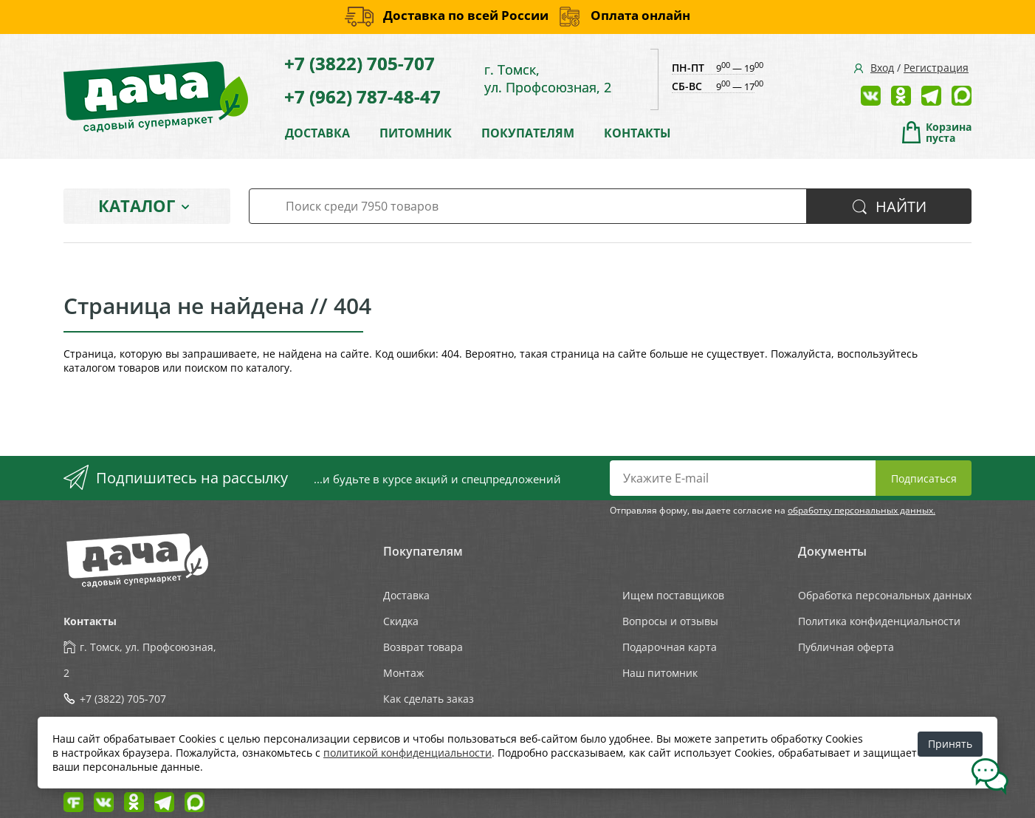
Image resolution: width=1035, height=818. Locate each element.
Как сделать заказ (428, 699)
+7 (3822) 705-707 (359, 63)
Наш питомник (660, 673)
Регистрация (936, 68)
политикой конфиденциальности (407, 753)
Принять (950, 744)
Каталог (136, 205)
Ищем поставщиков (673, 595)
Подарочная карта (669, 647)
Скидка (401, 621)
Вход (882, 68)
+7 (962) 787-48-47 (362, 96)
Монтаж (403, 673)
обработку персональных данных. (861, 510)
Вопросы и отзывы (670, 621)
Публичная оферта (846, 647)
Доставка (406, 595)
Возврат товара (423, 647)
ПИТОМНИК (415, 133)
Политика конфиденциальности (879, 621)
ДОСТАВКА (317, 133)
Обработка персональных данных (885, 595)
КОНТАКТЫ (637, 133)
